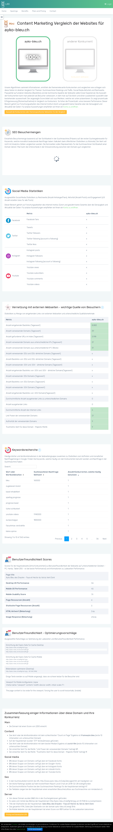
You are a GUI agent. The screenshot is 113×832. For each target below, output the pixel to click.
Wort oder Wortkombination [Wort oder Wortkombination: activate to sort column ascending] (14, 473)
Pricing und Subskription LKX (16, 815)
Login (108, 4)
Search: (21, 466)
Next (104, 539)
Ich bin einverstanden (34, 829)
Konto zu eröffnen (70, 107)
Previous (58, 539)
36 (97, 539)
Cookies (15, 824)
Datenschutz (20, 829)
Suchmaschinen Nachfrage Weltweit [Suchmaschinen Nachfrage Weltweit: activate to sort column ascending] (46, 473)
